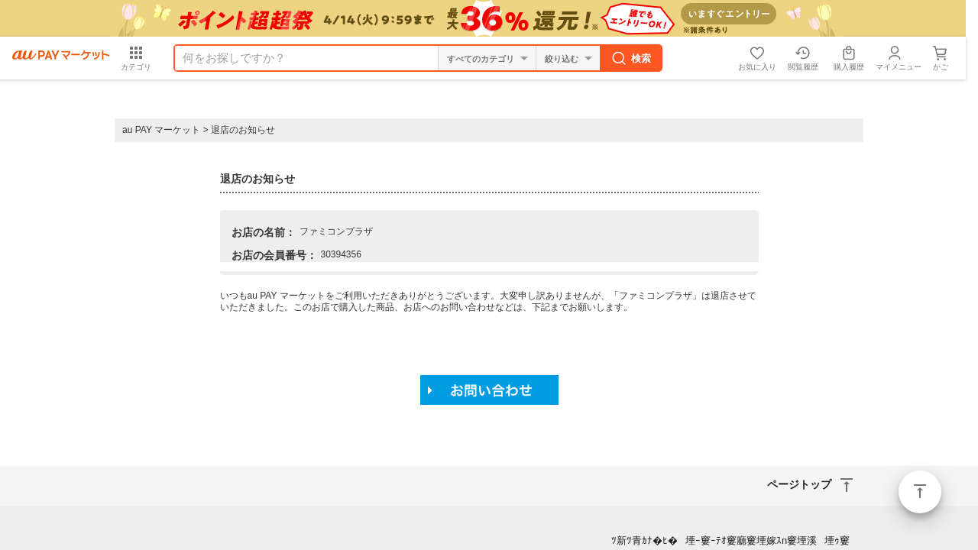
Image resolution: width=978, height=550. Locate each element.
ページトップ (920, 492)
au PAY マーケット (161, 130)
